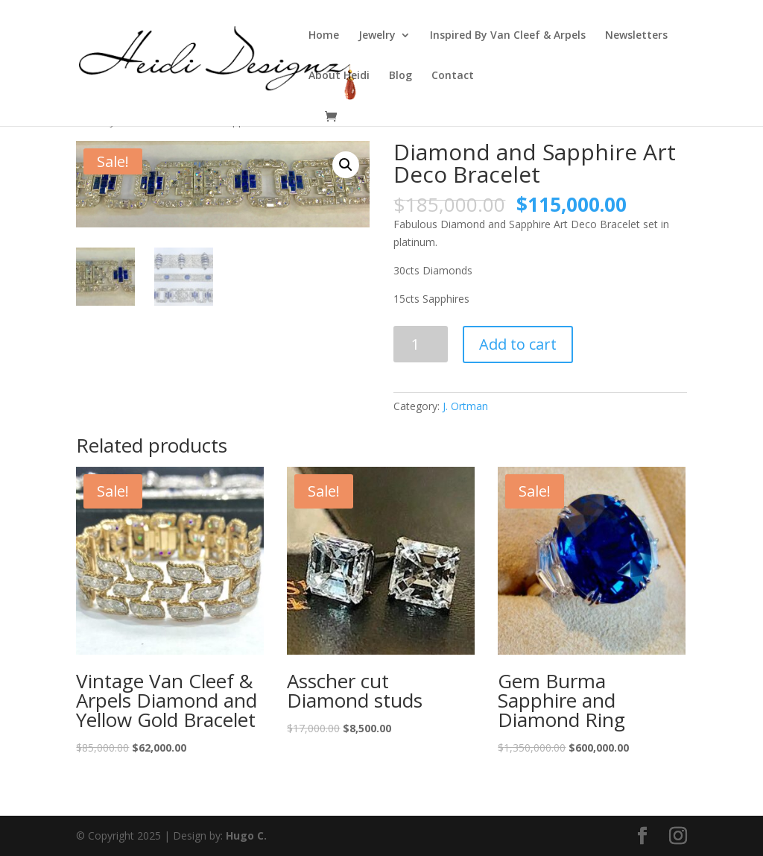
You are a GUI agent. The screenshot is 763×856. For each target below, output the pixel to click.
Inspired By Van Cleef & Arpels (508, 36)
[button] (345, 164)
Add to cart (518, 344)
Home (323, 36)
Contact (452, 76)
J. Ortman (465, 406)
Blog (400, 76)
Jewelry (377, 36)
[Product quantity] (420, 344)
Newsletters (636, 36)
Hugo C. (246, 835)
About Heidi (339, 76)
